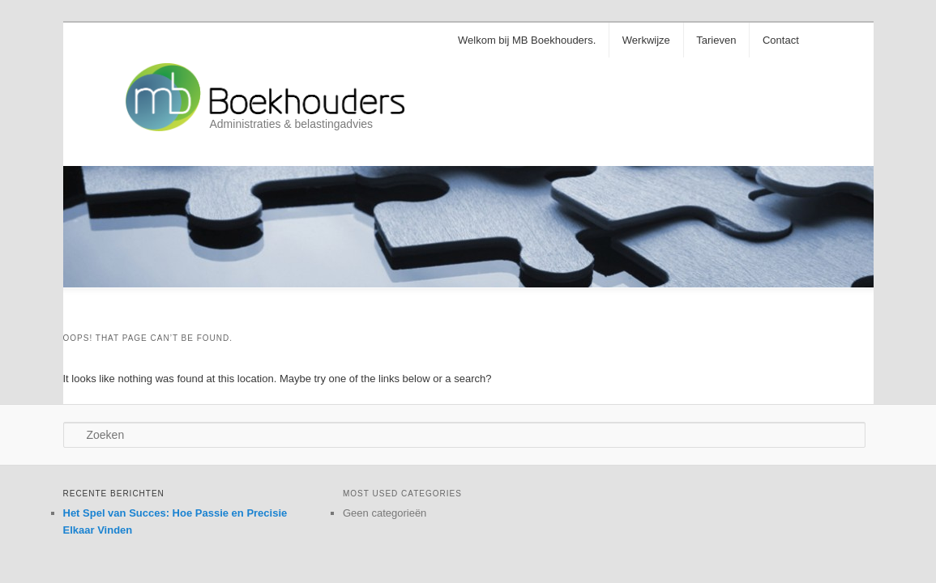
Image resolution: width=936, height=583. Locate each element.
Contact (781, 40)
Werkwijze (646, 40)
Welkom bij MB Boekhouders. (527, 40)
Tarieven (716, 40)
